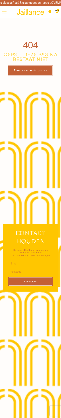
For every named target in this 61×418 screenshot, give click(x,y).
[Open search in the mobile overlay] (50, 12)
